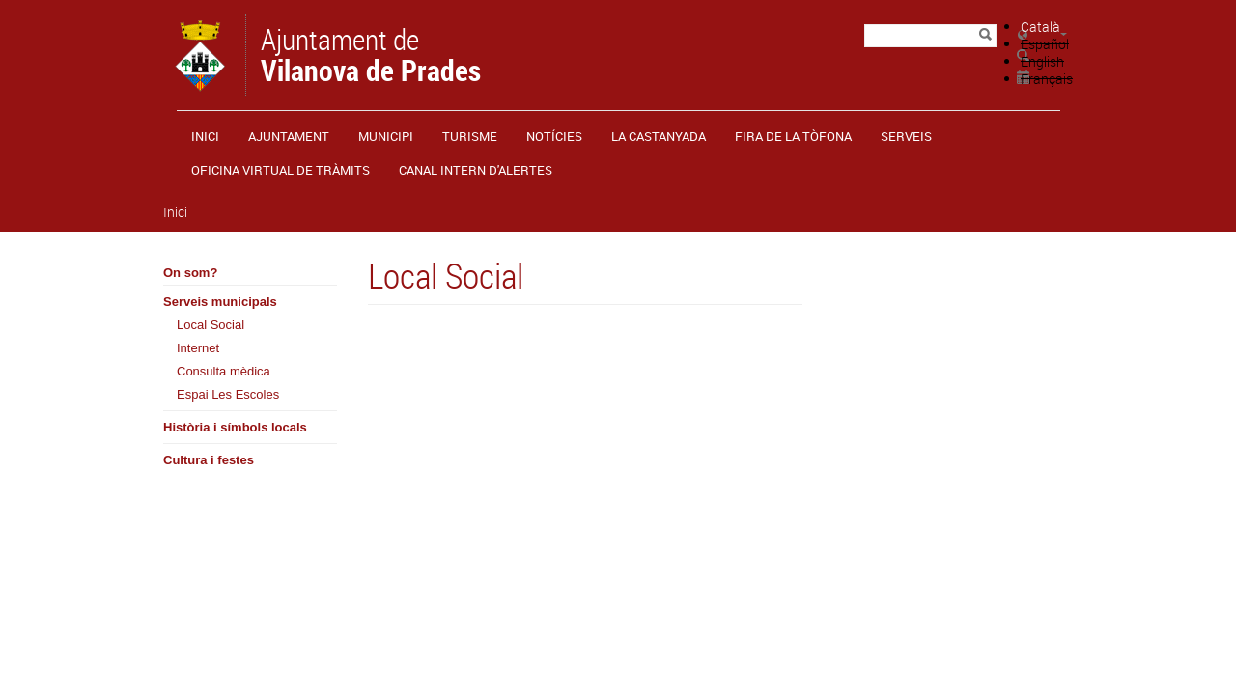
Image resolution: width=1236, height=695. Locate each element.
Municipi (385, 136)
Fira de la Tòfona (793, 136)
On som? (190, 272)
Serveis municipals (220, 301)
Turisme (469, 136)
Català (1040, 26)
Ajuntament (288, 136)
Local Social (210, 325)
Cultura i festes (208, 460)
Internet (198, 348)
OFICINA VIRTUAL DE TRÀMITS (280, 170)
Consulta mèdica (223, 371)
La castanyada (658, 136)
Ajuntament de (371, 53)
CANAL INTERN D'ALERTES (475, 170)
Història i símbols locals (235, 427)
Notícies (554, 136)
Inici (205, 136)
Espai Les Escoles (228, 394)
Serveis (906, 136)
